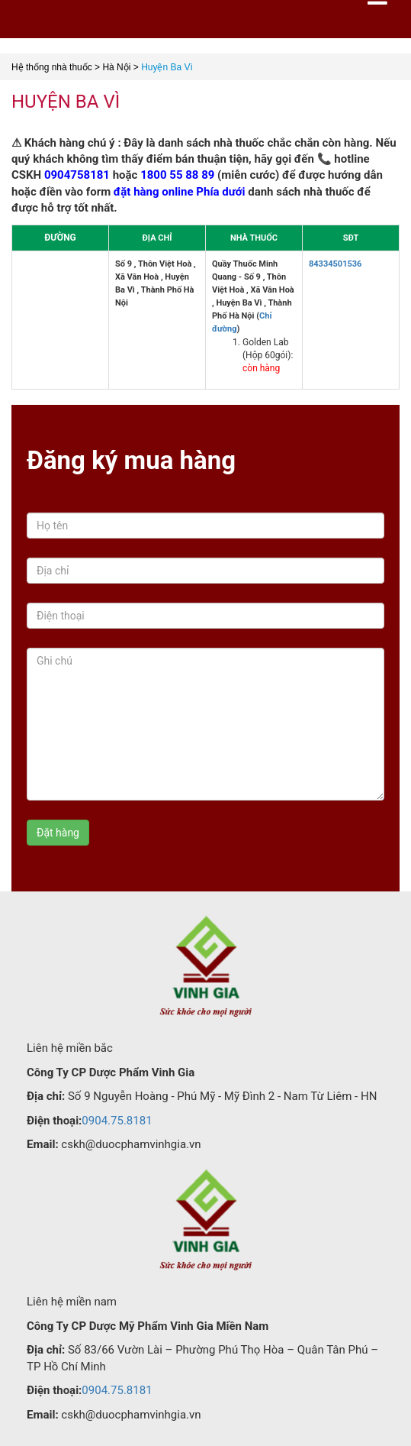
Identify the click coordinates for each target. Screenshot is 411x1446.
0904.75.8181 (117, 1120)
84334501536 (335, 264)
